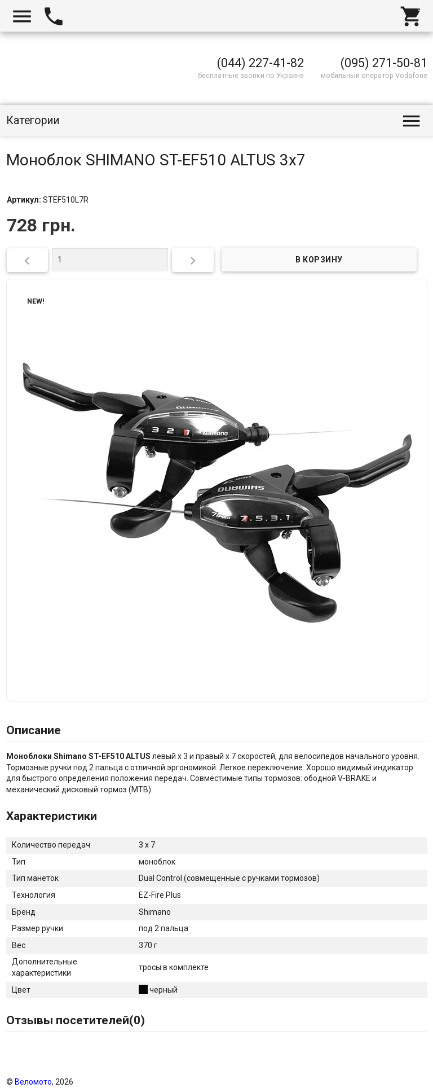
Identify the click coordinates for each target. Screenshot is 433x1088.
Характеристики (51, 816)
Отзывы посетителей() (75, 1020)
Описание (33, 730)
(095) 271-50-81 (384, 63)
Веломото (33, 1081)
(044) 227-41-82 (260, 63)
